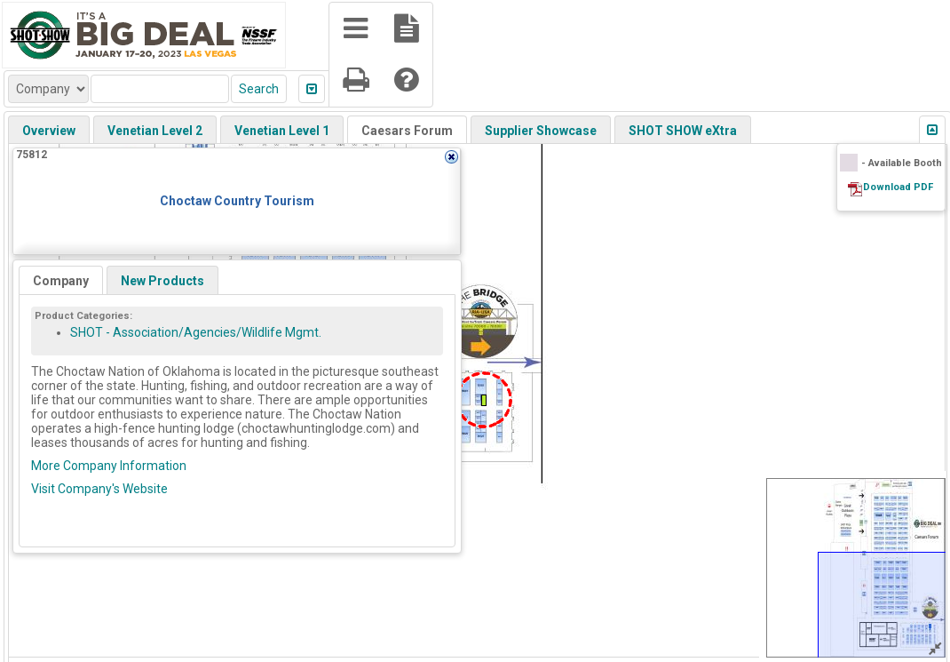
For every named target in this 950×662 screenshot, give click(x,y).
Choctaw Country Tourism (237, 201)
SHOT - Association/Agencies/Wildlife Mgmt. (195, 332)
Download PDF (898, 187)
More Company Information (108, 466)
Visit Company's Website (99, 489)
